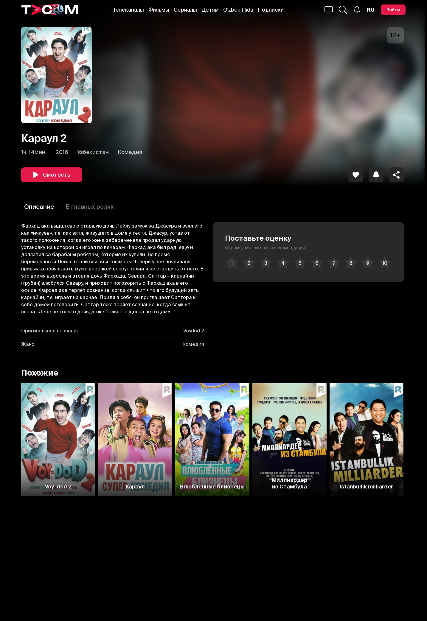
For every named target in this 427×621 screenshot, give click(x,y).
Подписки (271, 10)
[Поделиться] (396, 174)
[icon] (355, 174)
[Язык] (371, 10)
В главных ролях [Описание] (90, 206)
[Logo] (49, 9)
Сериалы (185, 10)
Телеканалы (128, 10)
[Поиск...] (328, 10)
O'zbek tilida (238, 10)
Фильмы (158, 10)
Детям (210, 10)
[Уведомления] (357, 9)
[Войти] (393, 9)
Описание (39, 206)
